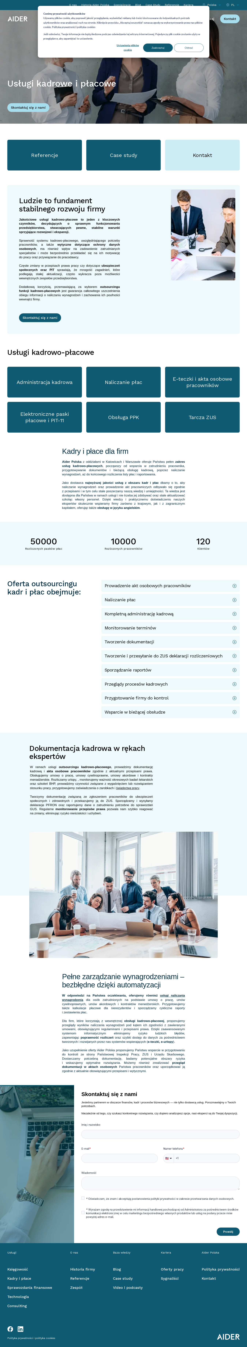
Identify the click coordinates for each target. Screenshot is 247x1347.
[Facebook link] (10, 1329)
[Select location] (212, 5)
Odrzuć (189, 47)
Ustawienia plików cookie (128, 47)
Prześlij (228, 1231)
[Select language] (233, 5)
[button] (171, 586)
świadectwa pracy (127, 788)
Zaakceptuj (158, 47)
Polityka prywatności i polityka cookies (73, 27)
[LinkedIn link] (20, 1329)
